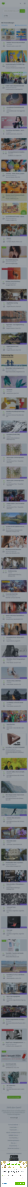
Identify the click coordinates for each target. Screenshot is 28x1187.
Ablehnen (4, 1183)
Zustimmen (20, 1183)
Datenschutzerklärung (20, 1179)
